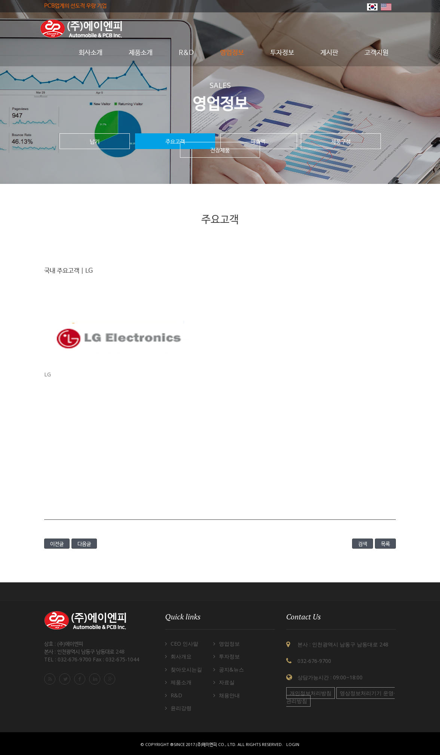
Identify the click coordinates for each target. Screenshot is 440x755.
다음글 (84, 543)
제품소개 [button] (141, 53)
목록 (385, 543)
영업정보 (229, 643)
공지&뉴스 (231, 669)
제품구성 (341, 141)
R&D (176, 695)
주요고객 (175, 141)
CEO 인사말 (184, 643)
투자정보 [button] (282, 53)
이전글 (57, 543)
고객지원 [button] (376, 53)
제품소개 (181, 682)
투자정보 (229, 656)
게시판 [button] (329, 53)
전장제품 (220, 150)
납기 (95, 141)
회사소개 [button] (91, 53)
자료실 (227, 682)
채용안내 (229, 695)
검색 (362, 543)
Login (292, 744)
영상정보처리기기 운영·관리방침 (340, 696)
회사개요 (181, 656)
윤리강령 (181, 708)
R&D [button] (186, 53)
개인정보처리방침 (310, 693)
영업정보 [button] (232, 53)
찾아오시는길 (186, 669)
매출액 (259, 141)
